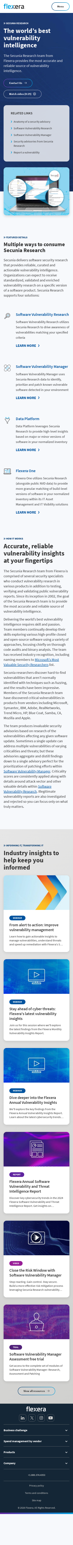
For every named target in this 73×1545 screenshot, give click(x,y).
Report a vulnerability (26, 152)
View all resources (34, 1391)
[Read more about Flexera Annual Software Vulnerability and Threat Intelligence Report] (36, 1172)
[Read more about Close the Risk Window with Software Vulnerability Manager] (36, 1259)
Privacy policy (36, 1485)
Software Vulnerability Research (33, 128)
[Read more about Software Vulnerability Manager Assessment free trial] (36, 1343)
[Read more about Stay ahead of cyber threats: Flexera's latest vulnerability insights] (36, 1000)
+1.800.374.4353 (36, 1475)
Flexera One (26, 470)
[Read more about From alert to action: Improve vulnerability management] (36, 913)
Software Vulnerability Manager (32, 135)
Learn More (26, 345)
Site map (36, 1500)
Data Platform (27, 418)
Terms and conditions (36, 1493)
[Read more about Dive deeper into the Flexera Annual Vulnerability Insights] (36, 1086)
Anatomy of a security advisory (32, 121)
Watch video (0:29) (20, 94)
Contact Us (15, 83)
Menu (60, 6)
